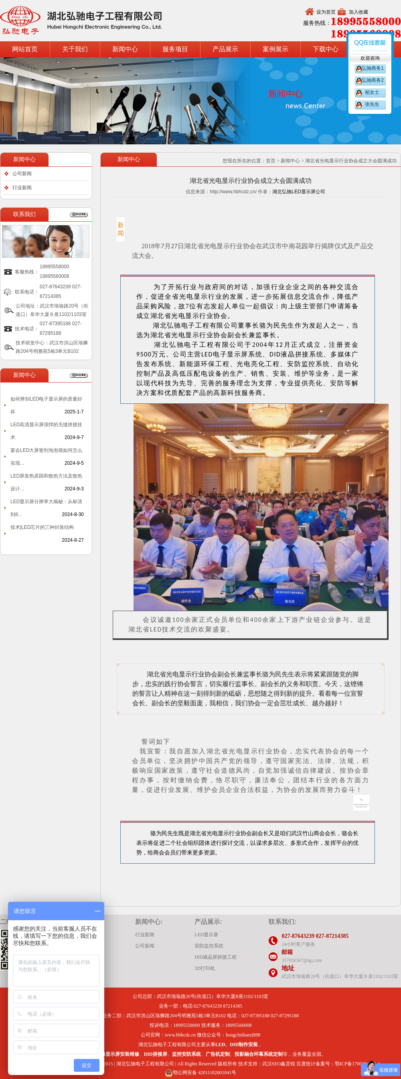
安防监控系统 (208, 946)
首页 (270, 161)
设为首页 (326, 12)
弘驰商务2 (372, 80)
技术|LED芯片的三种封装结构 (42, 527)
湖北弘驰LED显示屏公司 (298, 191)
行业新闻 (22, 187)
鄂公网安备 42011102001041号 (200, 1073)
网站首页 (25, 49)
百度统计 (306, 1064)
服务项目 (175, 49)
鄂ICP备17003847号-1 (357, 1064)
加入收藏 (358, 12)
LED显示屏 (206, 934)
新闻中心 (125, 49)
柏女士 (372, 92)
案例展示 (275, 49)
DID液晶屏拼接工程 (215, 957)
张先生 (372, 104)
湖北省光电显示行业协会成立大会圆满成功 (351, 161)
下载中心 (325, 49)
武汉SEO (271, 1064)
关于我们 (75, 49)
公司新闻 (22, 173)
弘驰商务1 (372, 68)
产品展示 (225, 49)
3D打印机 (204, 968)
